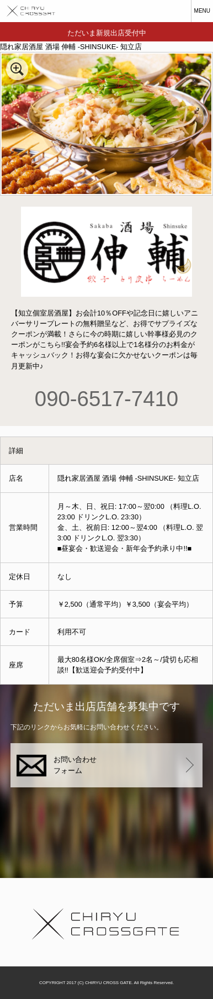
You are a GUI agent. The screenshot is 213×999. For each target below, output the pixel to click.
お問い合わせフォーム (75, 765)
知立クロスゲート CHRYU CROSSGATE (27, 11)
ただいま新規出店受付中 (106, 33)
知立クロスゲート (106, 922)
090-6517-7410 (106, 399)
